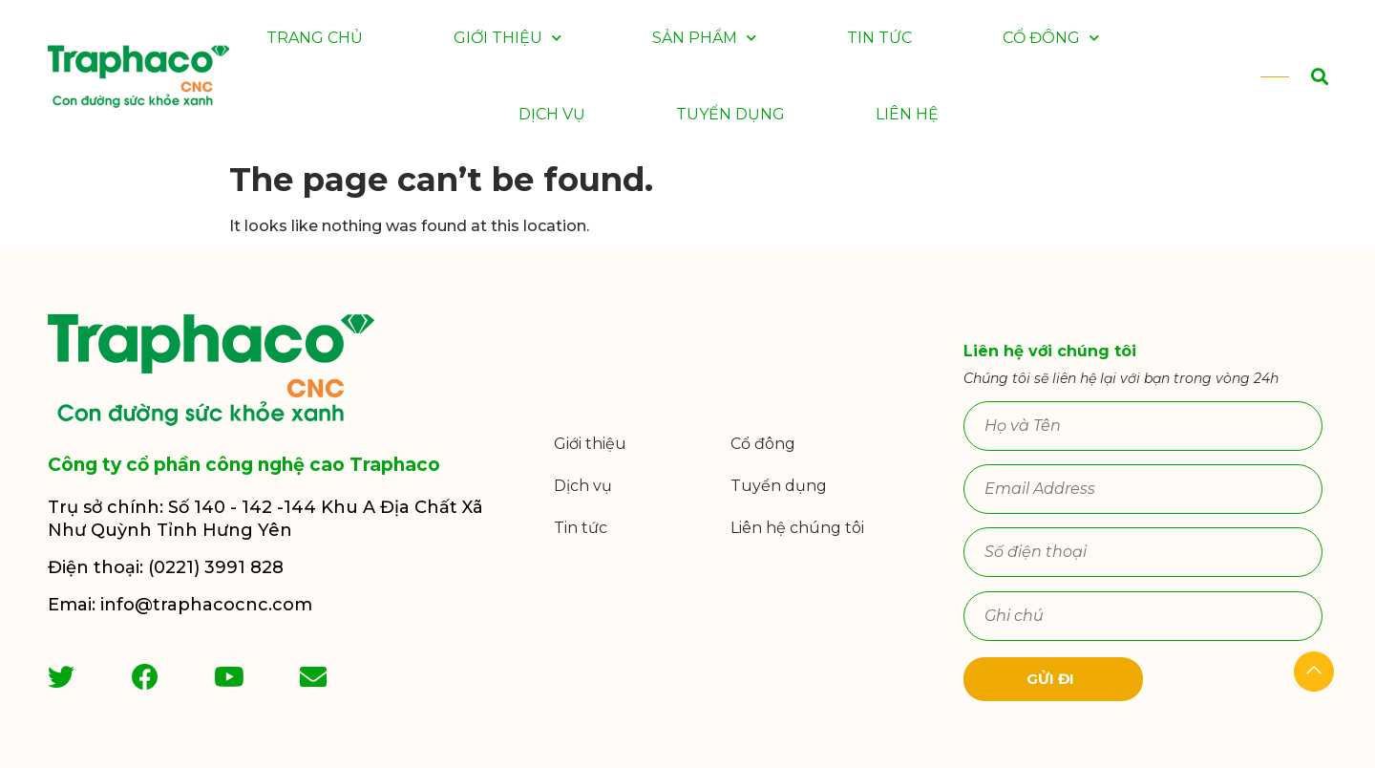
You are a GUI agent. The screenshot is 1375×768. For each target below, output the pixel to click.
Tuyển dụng (730, 114)
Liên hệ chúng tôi (797, 528)
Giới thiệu (507, 38)
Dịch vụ (551, 114)
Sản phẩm (704, 38)
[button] (1297, 77)
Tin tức (879, 38)
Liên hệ (907, 114)
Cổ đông (1051, 38)
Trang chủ (314, 38)
